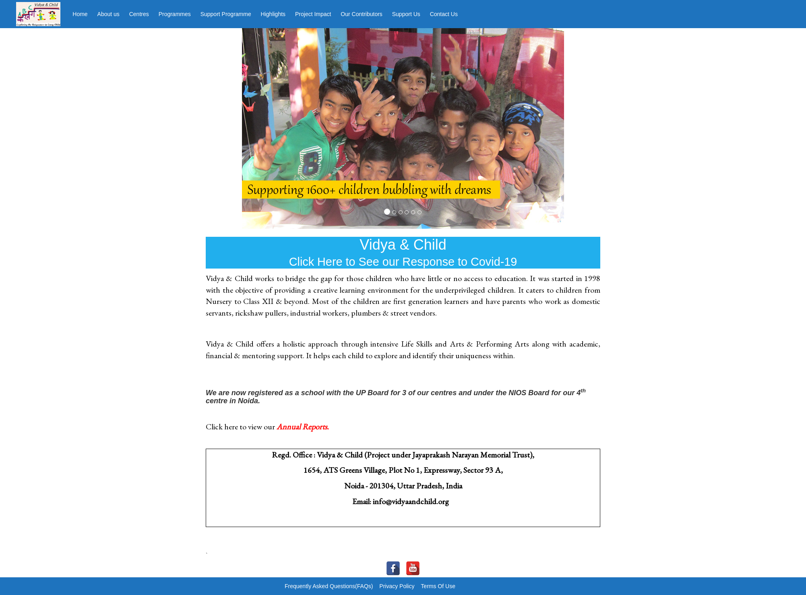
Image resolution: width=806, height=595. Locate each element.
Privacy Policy (396, 586)
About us (108, 14)
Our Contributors (361, 14)
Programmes (175, 14)
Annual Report (300, 426)
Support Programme (225, 14)
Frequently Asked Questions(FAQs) (329, 586)
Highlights (273, 14)
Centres (139, 14)
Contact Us (444, 14)
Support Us (406, 14)
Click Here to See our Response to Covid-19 (403, 261)
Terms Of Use (438, 586)
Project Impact (313, 14)
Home (79, 14)
